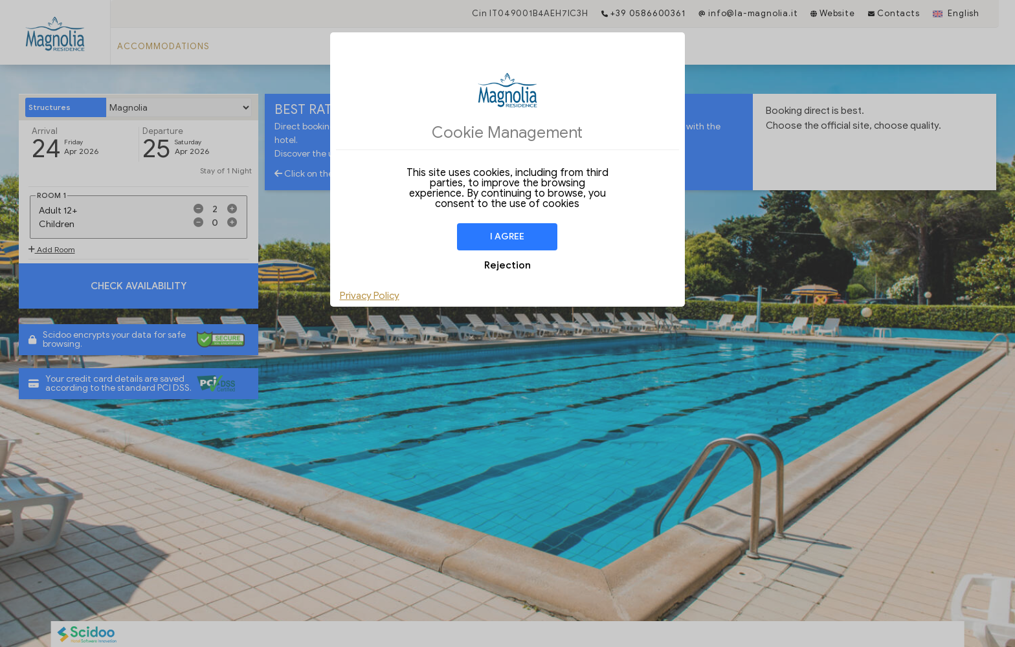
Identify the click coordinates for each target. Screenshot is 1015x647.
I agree (507, 236)
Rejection (507, 265)
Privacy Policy (369, 296)
